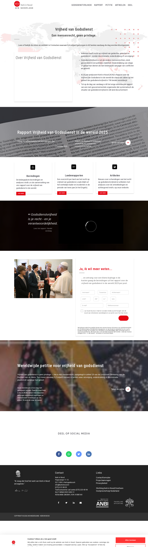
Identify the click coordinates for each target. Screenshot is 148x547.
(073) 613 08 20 (61, 487)
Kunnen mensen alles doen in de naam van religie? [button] (40, 86)
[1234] (85, 299)
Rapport (98, 5)
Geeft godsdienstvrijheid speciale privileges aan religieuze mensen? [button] (43, 94)
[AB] (96, 299)
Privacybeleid (101, 483)
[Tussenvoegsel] (102, 292)
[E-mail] (92, 305)
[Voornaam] (88, 292)
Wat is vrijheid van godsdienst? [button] (31, 67)
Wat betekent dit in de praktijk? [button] (32, 73)
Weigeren (130, 537)
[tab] (43, 67)
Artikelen (120, 5)
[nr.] (104, 299)
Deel (130, 5)
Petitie (109, 5)
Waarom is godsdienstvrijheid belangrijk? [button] (36, 80)
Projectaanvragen (103, 480)
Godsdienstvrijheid (81, 5)
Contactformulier (103, 477)
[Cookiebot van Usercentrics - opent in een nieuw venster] (13, 542)
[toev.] (113, 299)
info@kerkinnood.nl (62, 485)
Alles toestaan (130, 530)
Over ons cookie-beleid (36, 543)
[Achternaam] (120, 292)
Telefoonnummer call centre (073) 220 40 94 (71, 490)
